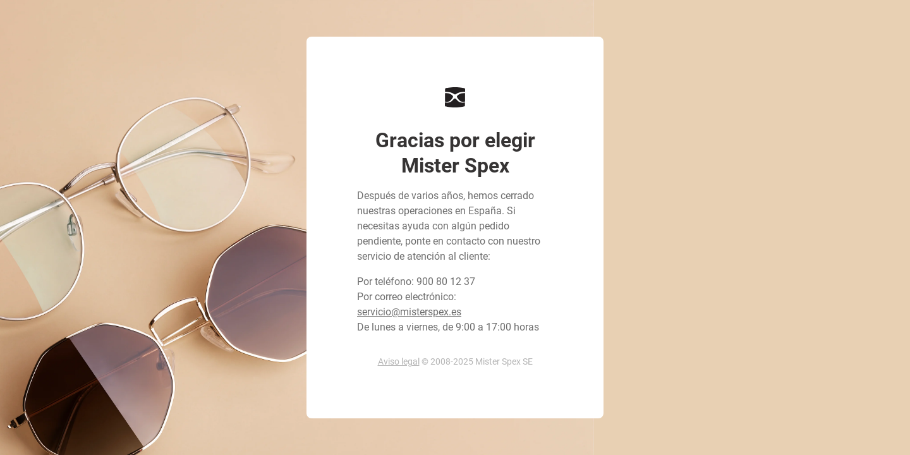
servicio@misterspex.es (409, 312)
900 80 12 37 (445, 282)
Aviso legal (399, 361)
